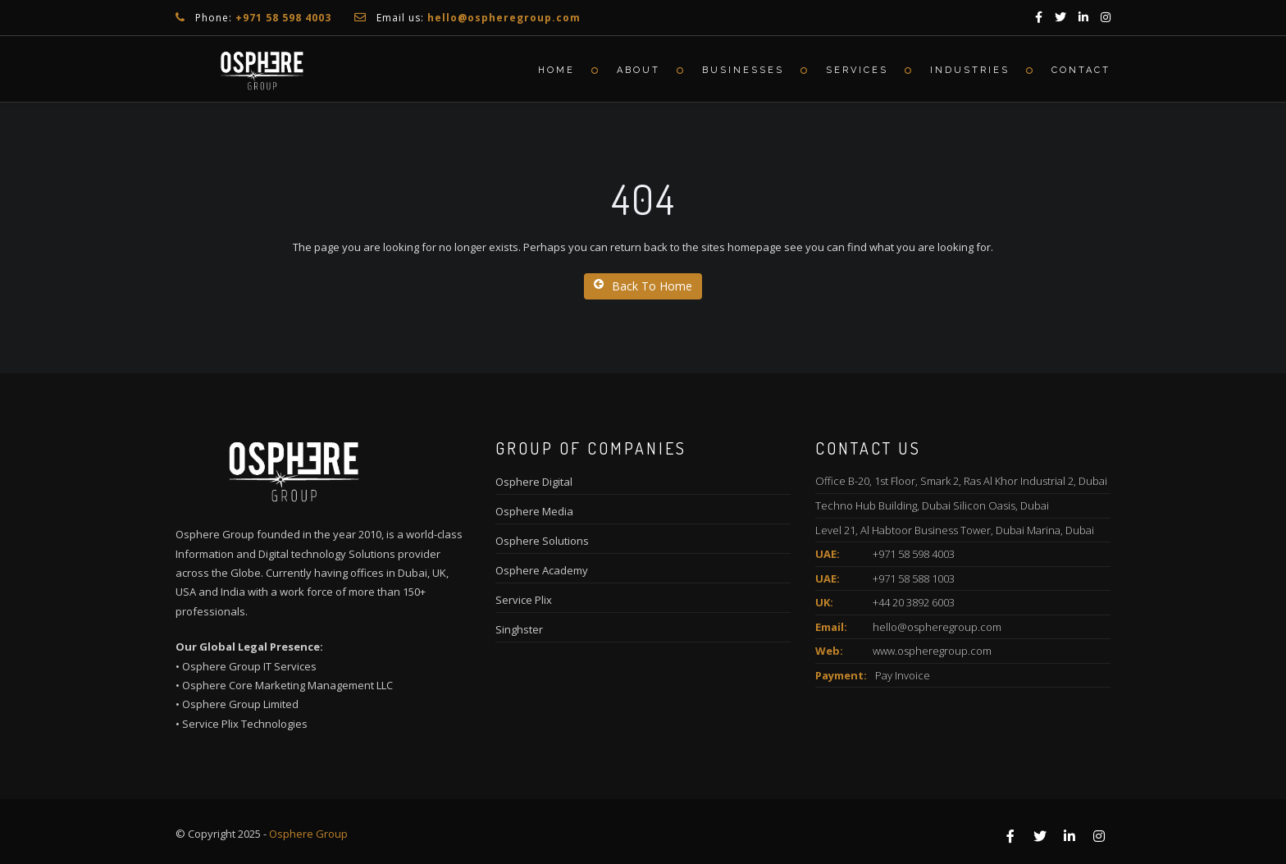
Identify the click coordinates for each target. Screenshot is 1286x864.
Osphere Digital (533, 481)
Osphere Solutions (542, 540)
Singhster (519, 629)
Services (857, 70)
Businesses (743, 70)
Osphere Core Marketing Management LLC (287, 685)
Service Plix (523, 599)
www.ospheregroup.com (932, 650)
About (638, 70)
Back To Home (643, 286)
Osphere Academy (541, 570)
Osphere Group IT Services (249, 666)
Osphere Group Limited (240, 704)
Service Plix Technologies (245, 723)
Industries (970, 70)
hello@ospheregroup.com (937, 626)
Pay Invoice (902, 675)
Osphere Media (534, 511)
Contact (1080, 70)
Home (556, 70)
